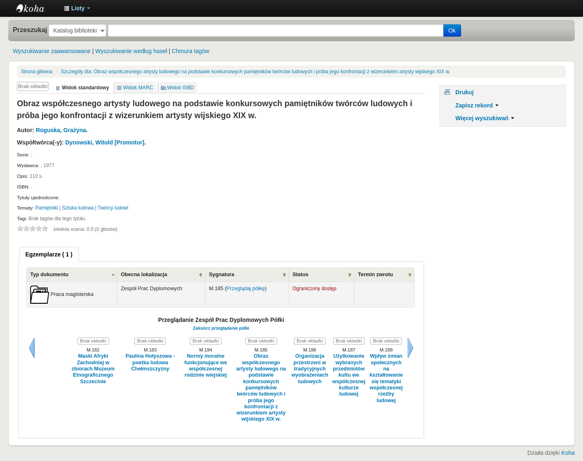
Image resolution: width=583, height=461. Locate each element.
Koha (568, 452)
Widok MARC (138, 88)
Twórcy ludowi (113, 208)
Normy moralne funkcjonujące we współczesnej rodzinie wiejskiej (205, 365)
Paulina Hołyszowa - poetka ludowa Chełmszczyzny (150, 362)
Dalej (410, 348)
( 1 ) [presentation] (49, 254)
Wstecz (31, 348)
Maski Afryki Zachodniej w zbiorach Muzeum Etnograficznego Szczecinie (93, 368)
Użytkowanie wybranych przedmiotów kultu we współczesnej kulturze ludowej (348, 375)
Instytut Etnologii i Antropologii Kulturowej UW (37, 8)
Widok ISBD (180, 88)
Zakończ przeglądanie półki (221, 328)
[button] (77, 8)
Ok (452, 30)
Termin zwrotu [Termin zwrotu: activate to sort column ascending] (375, 274)
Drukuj (464, 92)
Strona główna (36, 72)
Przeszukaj (30, 29)
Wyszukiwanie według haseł (131, 51)
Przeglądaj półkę (245, 288)
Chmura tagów (190, 51)
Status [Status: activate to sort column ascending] (300, 274)
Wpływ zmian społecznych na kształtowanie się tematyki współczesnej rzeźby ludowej (386, 378)
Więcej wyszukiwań (484, 118)
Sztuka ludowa (77, 208)
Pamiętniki (46, 208)
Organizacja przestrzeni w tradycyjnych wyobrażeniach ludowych (310, 368)
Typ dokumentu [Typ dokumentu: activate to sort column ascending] (49, 274)
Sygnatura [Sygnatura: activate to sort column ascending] (221, 274)
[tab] (49, 254)
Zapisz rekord (477, 105)
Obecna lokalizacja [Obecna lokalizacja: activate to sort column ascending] (144, 274)
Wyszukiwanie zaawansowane (52, 51)
